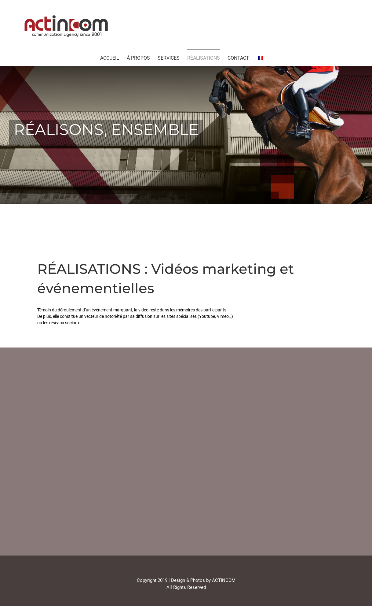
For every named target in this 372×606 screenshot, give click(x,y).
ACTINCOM (223, 580)
